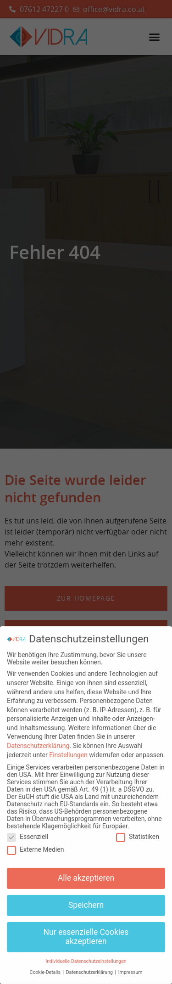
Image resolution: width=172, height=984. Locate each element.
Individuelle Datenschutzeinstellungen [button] (85, 956)
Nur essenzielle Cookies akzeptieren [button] (86, 932)
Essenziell (27, 831)
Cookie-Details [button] (46, 968)
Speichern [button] (86, 900)
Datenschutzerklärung (38, 741)
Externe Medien (35, 845)
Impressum (130, 968)
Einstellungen (68, 749)
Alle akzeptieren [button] (86, 873)
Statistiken (137, 831)
